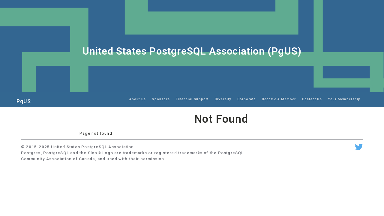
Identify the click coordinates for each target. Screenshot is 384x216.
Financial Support (192, 99)
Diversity (223, 99)
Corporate (246, 99)
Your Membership (344, 99)
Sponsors (161, 99)
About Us (137, 99)
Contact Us (312, 99)
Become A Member (279, 99)
